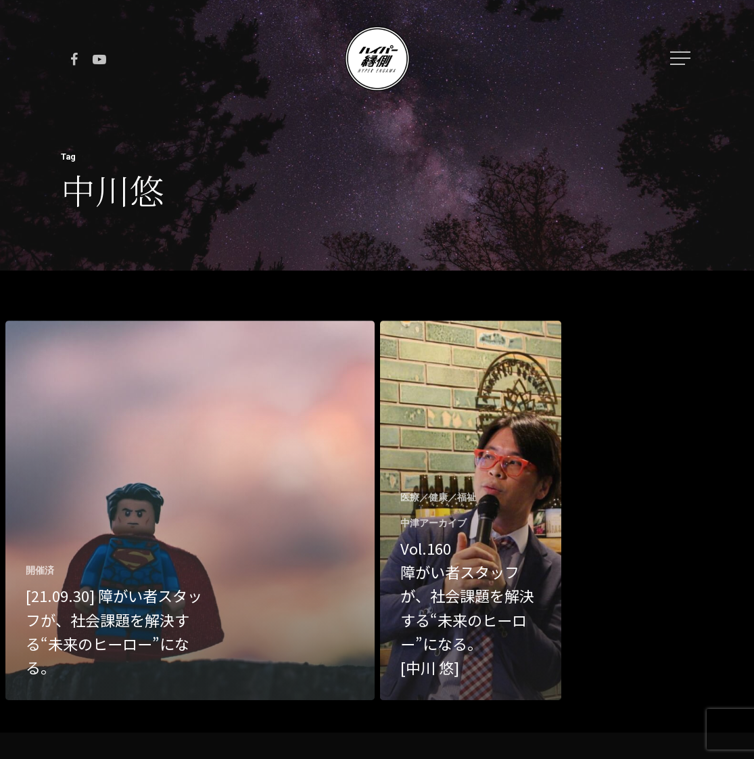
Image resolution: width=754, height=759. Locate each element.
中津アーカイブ (433, 523)
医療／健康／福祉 (438, 497)
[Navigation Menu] (681, 58)
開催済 (40, 570)
